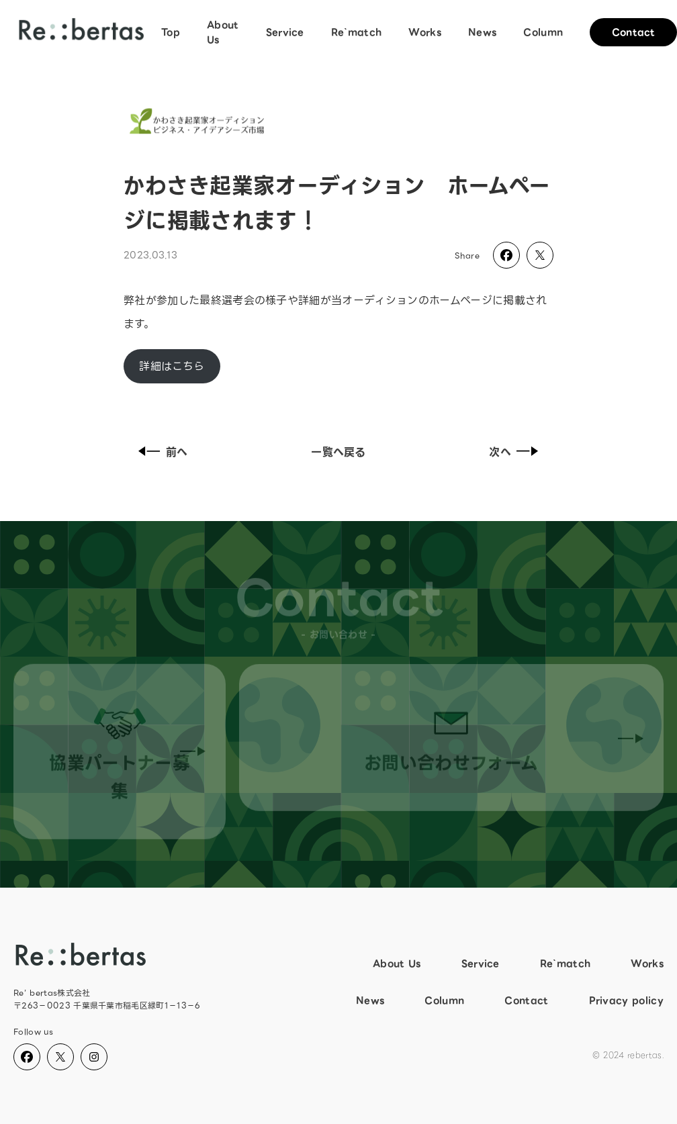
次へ (516, 452)
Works (424, 32)
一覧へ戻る (338, 452)
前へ (160, 452)
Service (285, 32)
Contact (526, 1000)
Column (543, 32)
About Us (223, 32)
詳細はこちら (171, 366)
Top (170, 32)
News (482, 32)
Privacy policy (626, 1000)
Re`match (356, 32)
